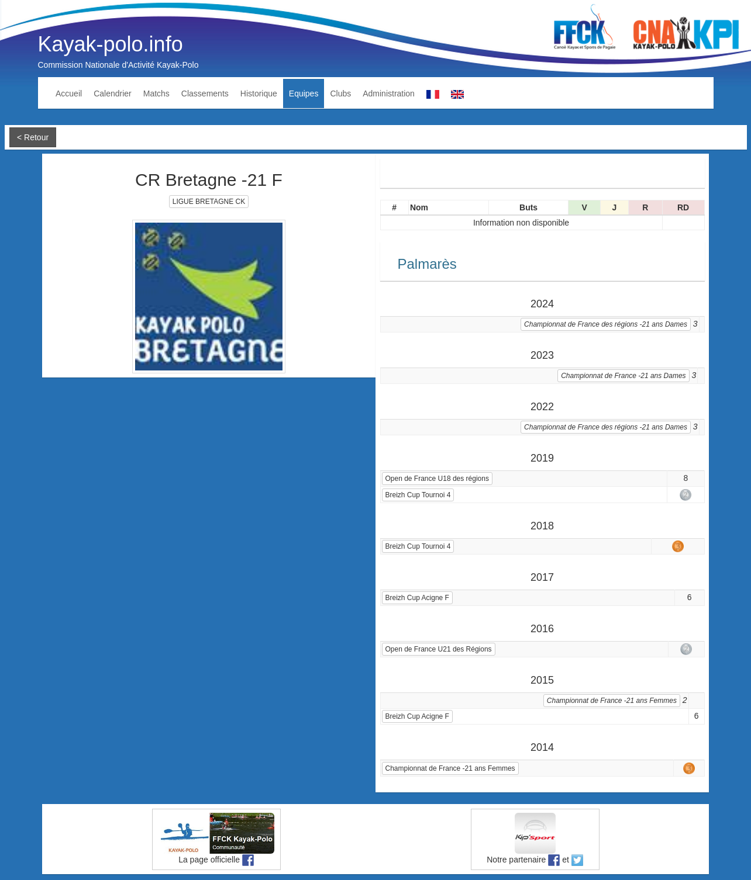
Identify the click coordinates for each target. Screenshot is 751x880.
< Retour (33, 137)
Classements (205, 93)
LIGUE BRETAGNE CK (209, 202)
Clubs (340, 93)
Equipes (304, 93)
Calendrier (113, 93)
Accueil (69, 93)
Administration (389, 93)
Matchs (156, 93)
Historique (258, 93)
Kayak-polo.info (110, 44)
